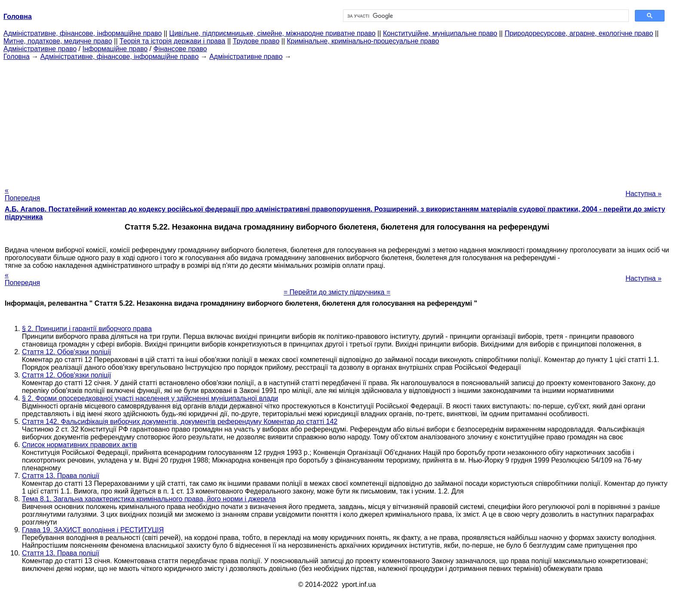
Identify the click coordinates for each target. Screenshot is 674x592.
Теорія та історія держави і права (172, 41)
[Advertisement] (337, 121)
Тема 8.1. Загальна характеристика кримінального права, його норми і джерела (149, 499)
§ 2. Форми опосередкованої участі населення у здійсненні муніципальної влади (150, 398)
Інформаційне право (115, 48)
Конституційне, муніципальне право (440, 33)
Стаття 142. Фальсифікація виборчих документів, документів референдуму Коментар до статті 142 (179, 421)
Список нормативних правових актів (79, 444)
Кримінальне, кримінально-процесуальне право (363, 41)
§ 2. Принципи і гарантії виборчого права (87, 328)
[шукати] (485, 16)
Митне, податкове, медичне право (57, 41)
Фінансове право (180, 48)
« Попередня (22, 194)
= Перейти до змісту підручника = (337, 292)
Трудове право (256, 41)
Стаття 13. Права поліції (60, 475)
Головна (16, 56)
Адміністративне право (40, 48)
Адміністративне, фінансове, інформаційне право (82, 33)
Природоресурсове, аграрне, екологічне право (579, 33)
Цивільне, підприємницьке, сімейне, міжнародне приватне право (272, 33)
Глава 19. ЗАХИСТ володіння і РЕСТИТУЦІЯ (93, 530)
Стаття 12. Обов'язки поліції (66, 352)
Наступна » (643, 193)
